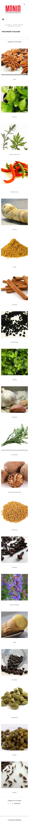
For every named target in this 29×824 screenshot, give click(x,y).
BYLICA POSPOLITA (14, 154)
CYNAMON (14, 304)
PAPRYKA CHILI (15, 192)
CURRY (14, 267)
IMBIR (14, 642)
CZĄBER (14, 379)
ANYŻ (14, 79)
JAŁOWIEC (14, 680)
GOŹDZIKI (14, 567)
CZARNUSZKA (14, 342)
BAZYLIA (14, 117)
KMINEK (14, 792)
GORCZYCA (14, 529)
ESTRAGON (14, 454)
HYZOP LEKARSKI (14, 605)
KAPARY (14, 755)
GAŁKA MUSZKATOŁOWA (14, 492)
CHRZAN (14, 229)
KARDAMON (14, 717)
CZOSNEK (14, 417)
